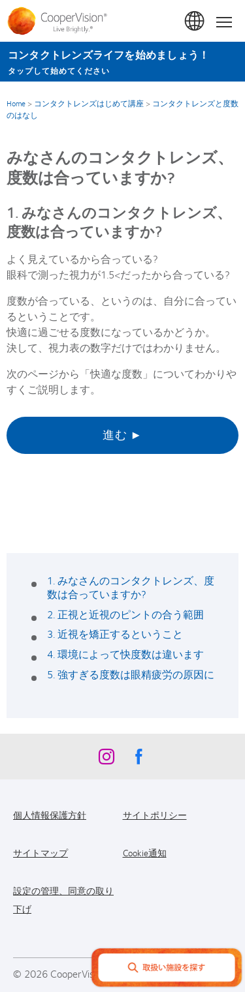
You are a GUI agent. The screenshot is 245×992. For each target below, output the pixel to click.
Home (16, 103)
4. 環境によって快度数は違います (125, 654)
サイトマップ (40, 852)
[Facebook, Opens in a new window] (139, 759)
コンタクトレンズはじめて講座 (89, 103)
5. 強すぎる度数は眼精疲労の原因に (130, 674)
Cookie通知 (145, 852)
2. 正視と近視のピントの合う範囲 (125, 614)
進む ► (122, 434)
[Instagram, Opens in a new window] (106, 759)
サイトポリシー (155, 814)
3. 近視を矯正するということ (115, 633)
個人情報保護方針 (49, 814)
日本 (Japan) (195, 21)
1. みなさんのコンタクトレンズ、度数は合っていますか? (130, 587)
